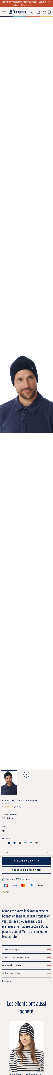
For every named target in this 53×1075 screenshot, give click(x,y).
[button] (31, 12)
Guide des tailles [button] (26, 973)
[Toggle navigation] (4, 12)
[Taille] (26, 852)
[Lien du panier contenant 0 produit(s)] (49, 12)
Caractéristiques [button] (26, 949)
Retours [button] (26, 981)
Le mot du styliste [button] (26, 965)
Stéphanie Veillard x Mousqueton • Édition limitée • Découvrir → (26, 3)
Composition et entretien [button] (26, 957)
